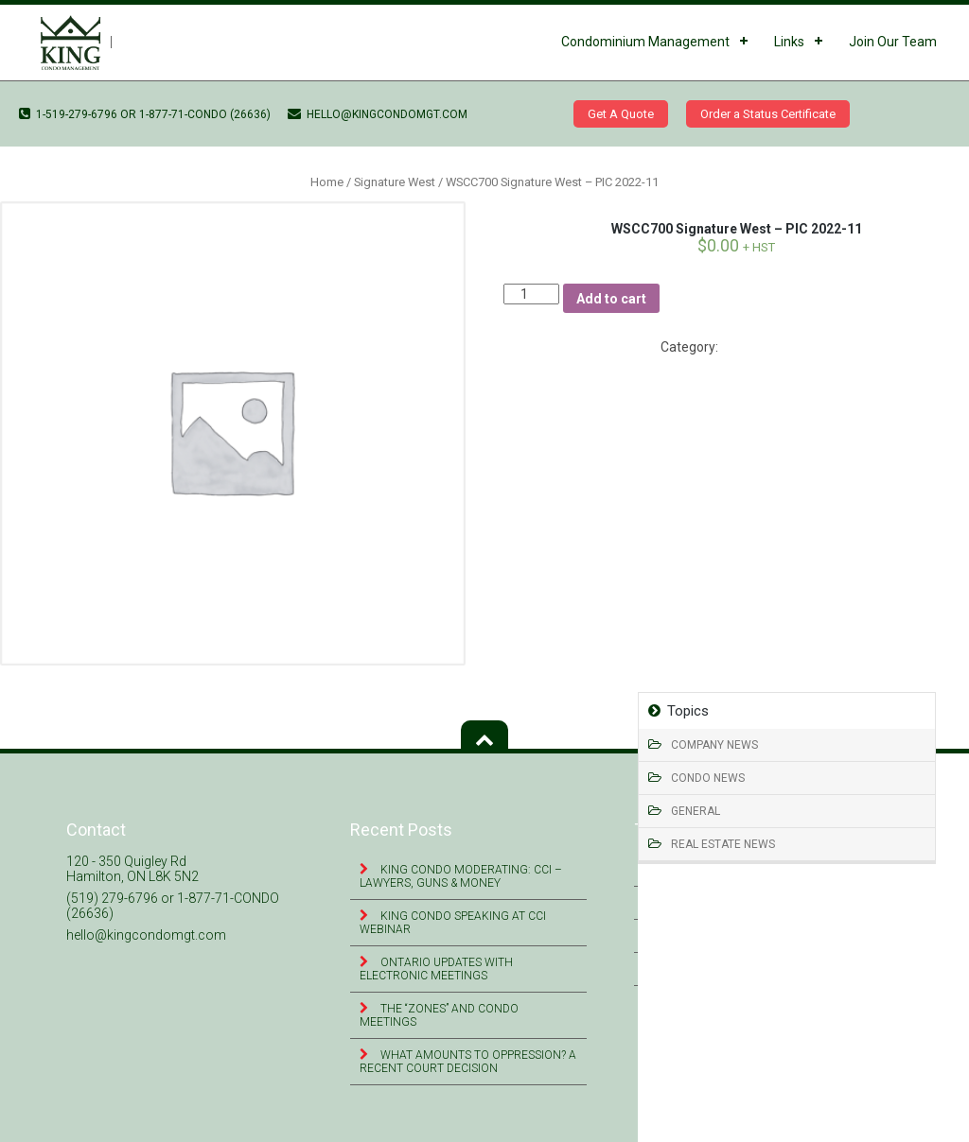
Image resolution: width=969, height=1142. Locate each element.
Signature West (394, 182)
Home (327, 182)
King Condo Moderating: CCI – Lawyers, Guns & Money (461, 876)
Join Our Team (893, 41)
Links (789, 41)
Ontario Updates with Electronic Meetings (436, 969)
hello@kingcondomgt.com (377, 114)
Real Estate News (723, 844)
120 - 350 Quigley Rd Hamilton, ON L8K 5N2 (132, 869)
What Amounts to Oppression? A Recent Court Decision (468, 1061)
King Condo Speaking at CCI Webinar (453, 922)
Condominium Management (645, 41)
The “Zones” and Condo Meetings (439, 1015)
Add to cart (611, 298)
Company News (714, 745)
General (695, 811)
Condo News (708, 778)
